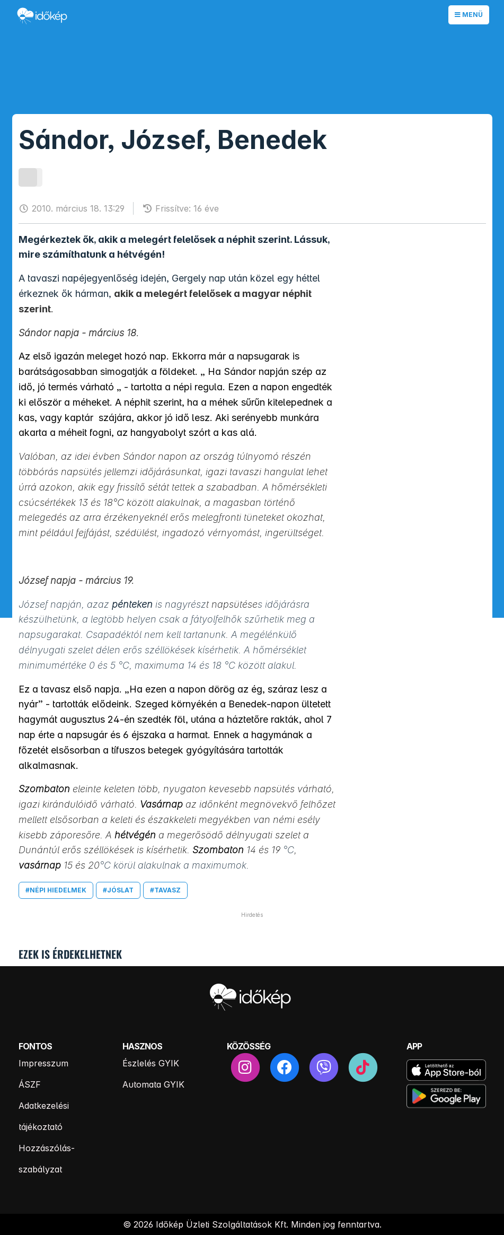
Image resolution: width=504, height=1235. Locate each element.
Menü (469, 15)
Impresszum (43, 1063)
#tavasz (165, 890)
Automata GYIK (153, 1084)
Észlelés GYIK (150, 1063)
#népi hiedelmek (55, 890)
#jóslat (118, 890)
